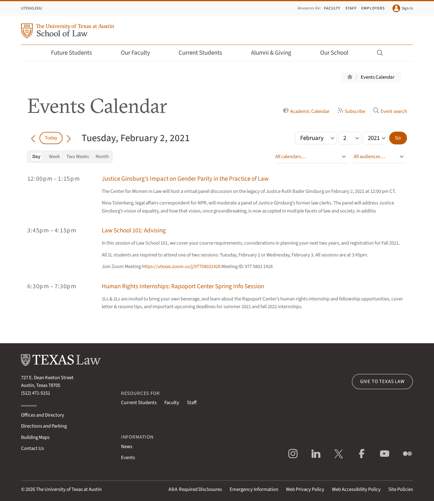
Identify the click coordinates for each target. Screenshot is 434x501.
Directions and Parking (44, 426)
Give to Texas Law (382, 381)
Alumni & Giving (275, 52)
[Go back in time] (33, 138)
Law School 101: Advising (134, 230)
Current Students (204, 52)
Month (102, 156)
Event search (390, 111)
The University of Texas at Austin (69, 489)
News (126, 446)
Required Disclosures (195, 489)
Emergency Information (254, 489)
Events (128, 457)
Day (36, 156)
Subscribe (351, 111)
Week (54, 156)
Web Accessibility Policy (356, 489)
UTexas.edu (31, 8)
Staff (351, 8)
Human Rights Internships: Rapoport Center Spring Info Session (183, 286)
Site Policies (400, 489)
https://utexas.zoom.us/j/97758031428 (181, 266)
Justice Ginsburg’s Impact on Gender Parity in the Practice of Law (185, 178)
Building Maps (35, 437)
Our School (338, 52)
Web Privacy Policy (305, 489)
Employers (372, 8)
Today (51, 137)
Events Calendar (378, 77)
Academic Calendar (306, 111)
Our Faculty (139, 52)
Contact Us (32, 448)
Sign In (402, 8)
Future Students (75, 52)
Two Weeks (77, 156)
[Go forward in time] (69, 138)
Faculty (332, 8)
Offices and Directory (42, 415)
